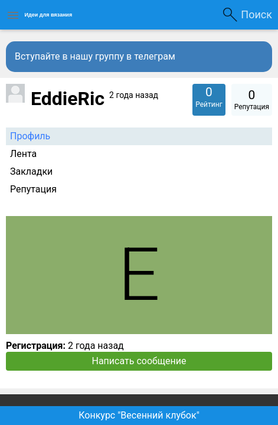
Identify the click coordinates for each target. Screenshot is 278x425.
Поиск (256, 14)
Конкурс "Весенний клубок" (139, 415)
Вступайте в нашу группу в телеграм (95, 56)
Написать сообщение (139, 361)
